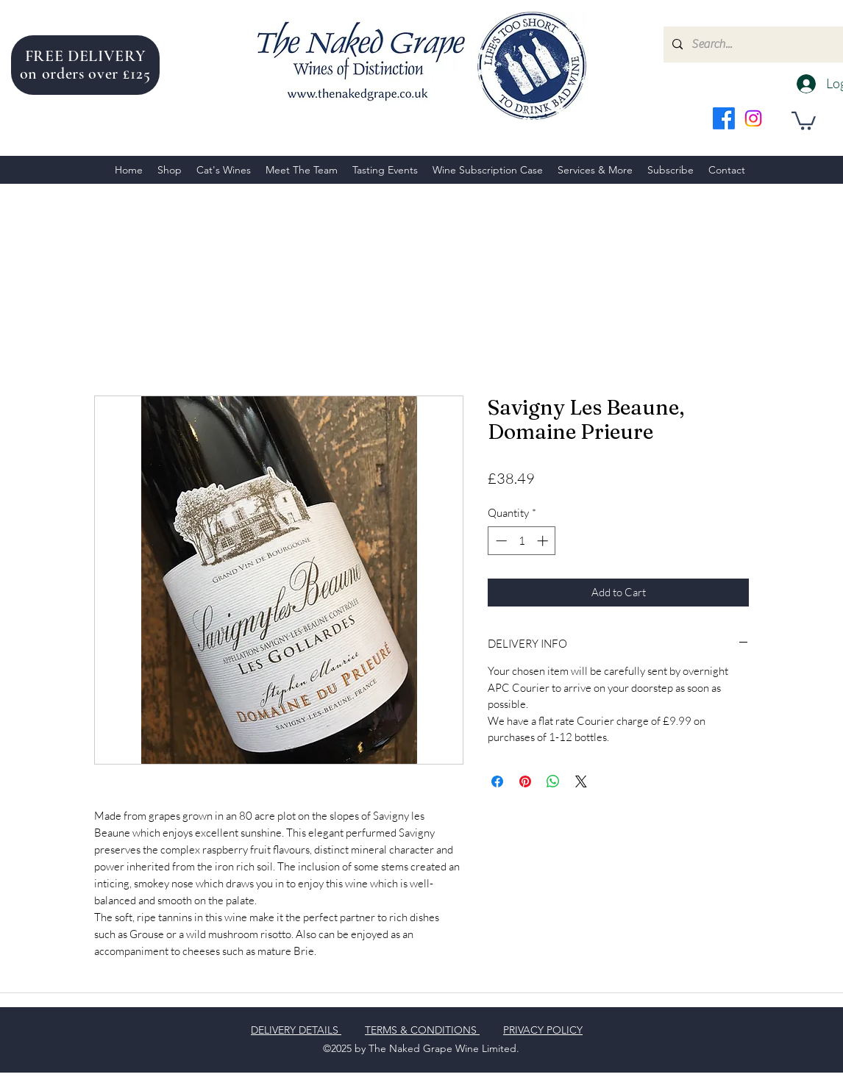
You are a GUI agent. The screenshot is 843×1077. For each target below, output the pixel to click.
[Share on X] (581, 781)
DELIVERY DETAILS (296, 1030)
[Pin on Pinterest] (525, 781)
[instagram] (753, 118)
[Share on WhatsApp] (553, 781)
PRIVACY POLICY (543, 1030)
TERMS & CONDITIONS (422, 1030)
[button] (804, 120)
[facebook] (724, 118)
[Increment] (544, 540)
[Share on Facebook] (497, 781)
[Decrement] (500, 540)
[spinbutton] (522, 540)
